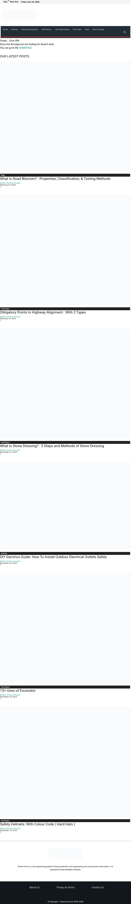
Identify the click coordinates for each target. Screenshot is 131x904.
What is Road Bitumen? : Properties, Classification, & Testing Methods (55, 179)
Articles (4, 553)
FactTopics (5, 309)
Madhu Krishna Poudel (10, 183)
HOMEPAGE (25, 47)
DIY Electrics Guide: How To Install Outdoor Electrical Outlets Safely (53, 557)
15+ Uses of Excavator (17, 690)
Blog (3, 175)
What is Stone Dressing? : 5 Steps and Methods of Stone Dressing (52, 446)
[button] (124, 32)
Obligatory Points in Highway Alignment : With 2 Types (43, 312)
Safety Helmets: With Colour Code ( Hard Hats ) (37, 824)
